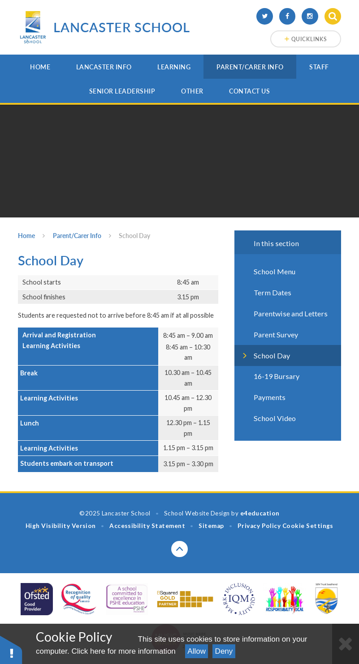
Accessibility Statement (147, 525)
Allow (196, 651)
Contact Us (249, 91)
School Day (134, 235)
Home (40, 67)
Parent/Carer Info (250, 67)
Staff (319, 67)
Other (192, 91)
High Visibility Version (61, 525)
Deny (224, 651)
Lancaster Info (104, 67)
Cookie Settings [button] (307, 525)
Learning (173, 67)
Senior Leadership (122, 91)
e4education (260, 513)
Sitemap (211, 525)
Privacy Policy (259, 525)
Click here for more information (123, 651)
